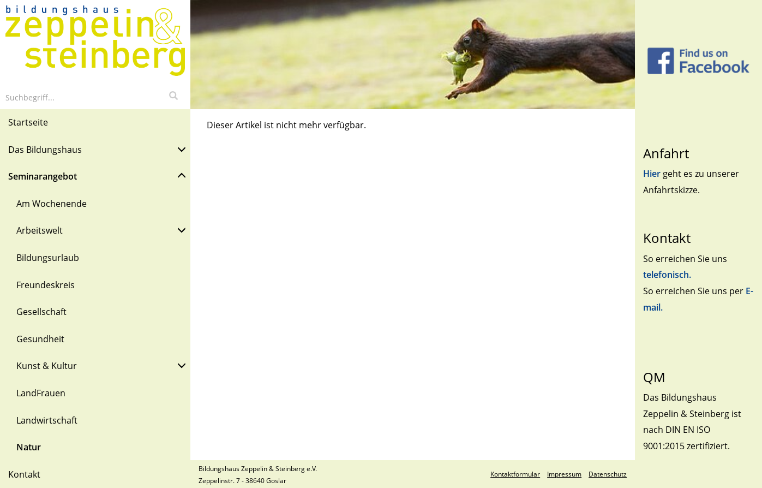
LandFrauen (40, 393)
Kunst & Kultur (101, 365)
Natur (28, 447)
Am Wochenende (51, 204)
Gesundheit (40, 339)
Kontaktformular (515, 474)
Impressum (564, 474)
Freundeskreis (45, 285)
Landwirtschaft (46, 420)
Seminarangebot (97, 175)
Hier (653, 174)
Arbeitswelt (101, 229)
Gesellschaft (41, 312)
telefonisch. (667, 275)
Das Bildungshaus (97, 149)
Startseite (28, 122)
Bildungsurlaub (47, 258)
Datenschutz (608, 474)
